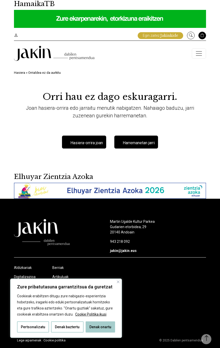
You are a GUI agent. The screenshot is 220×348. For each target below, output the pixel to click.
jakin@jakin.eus (123, 251)
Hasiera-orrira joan (86, 142)
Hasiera (19, 73)
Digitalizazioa (25, 277)
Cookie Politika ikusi (90, 314)
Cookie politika (54, 340)
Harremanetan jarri (139, 142)
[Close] (118, 282)
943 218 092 (120, 242)
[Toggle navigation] (199, 53)
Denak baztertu (67, 327)
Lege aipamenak (29, 340)
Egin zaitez (160, 35)
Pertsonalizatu (33, 327)
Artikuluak (60, 277)
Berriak (58, 268)
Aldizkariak (23, 268)
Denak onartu (100, 327)
